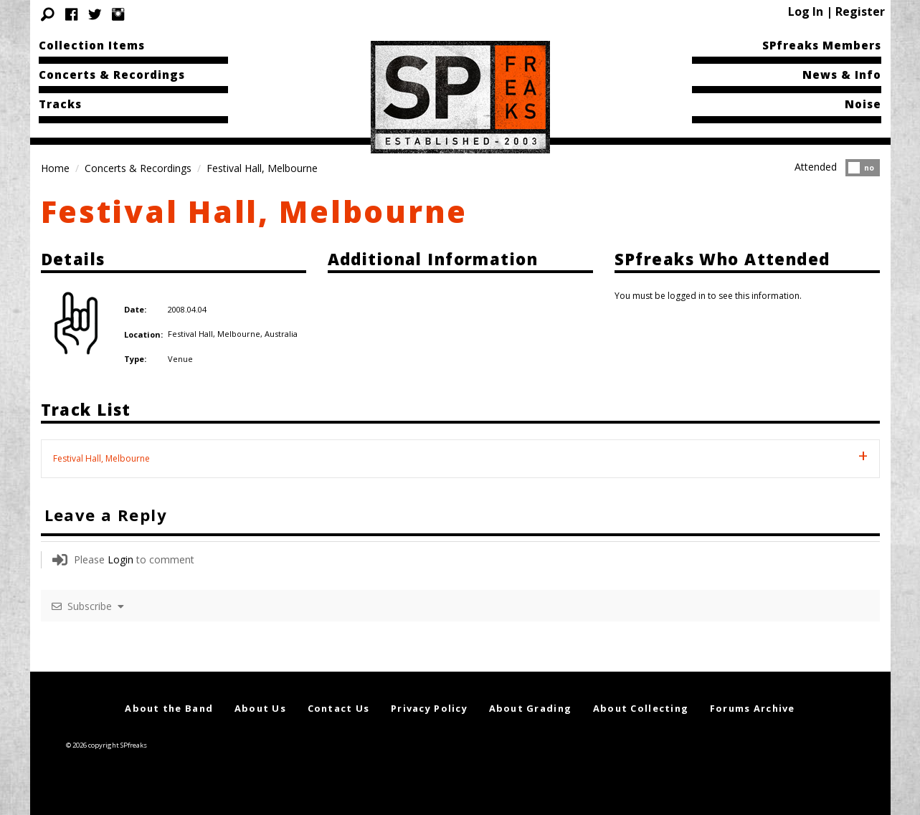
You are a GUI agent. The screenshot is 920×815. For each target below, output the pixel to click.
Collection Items (92, 45)
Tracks (60, 104)
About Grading (530, 708)
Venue (180, 358)
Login (120, 559)
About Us (260, 708)
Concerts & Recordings (112, 74)
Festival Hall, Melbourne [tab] (101, 458)
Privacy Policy (429, 708)
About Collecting (640, 708)
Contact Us (339, 708)
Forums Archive (752, 708)
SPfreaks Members (821, 45)
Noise (863, 104)
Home (55, 168)
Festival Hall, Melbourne (254, 211)
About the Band (169, 708)
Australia (281, 333)
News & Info (841, 74)
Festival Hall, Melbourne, (216, 333)
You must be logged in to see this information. (708, 296)
